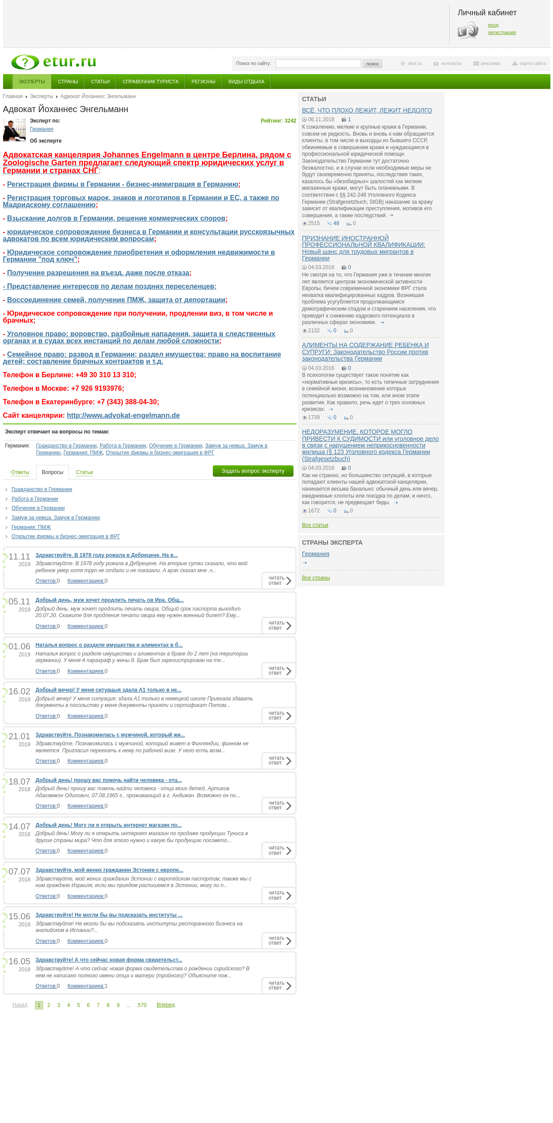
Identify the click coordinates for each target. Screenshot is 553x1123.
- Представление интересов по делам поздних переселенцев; (110, 286)
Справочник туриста (150, 81)
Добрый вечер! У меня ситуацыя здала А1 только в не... (108, 690)
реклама (490, 63)
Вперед (165, 1005)
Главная (13, 96)
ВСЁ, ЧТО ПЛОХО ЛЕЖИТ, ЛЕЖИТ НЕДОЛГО (367, 110)
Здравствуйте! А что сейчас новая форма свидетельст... (109, 960)
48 (336, 223)
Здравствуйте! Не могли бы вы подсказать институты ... (109, 915)
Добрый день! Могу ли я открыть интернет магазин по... (109, 825)
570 (142, 1005)
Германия (42, 129)
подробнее (391, 215)
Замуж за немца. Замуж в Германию (56, 518)
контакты (451, 63)
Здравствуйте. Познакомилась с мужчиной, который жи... (110, 735)
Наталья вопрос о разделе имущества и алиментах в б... (109, 645)
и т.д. (155, 361)
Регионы (203, 81)
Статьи (100, 81)
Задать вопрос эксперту (253, 471)
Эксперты (32, 81)
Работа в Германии (122, 446)
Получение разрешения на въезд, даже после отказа (98, 272)
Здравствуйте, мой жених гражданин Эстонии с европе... (110, 870)
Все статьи (315, 525)
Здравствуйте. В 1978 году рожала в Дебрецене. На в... (107, 555)
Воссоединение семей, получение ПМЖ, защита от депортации (116, 300)
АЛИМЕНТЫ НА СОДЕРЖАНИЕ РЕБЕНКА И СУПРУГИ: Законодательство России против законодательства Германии (365, 351)
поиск (372, 63)
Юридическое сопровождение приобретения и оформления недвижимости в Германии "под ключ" (139, 256)
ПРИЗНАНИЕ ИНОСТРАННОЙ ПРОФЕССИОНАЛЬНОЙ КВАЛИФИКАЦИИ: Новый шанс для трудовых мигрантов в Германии (364, 248)
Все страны (316, 578)
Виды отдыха (246, 81)
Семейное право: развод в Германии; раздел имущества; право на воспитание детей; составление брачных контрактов (142, 358)
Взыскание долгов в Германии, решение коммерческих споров (116, 218)
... (128, 1005)
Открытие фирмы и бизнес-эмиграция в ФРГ (160, 453)
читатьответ (276, 580)
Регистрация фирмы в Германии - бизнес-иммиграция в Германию (122, 184)
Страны (68, 81)
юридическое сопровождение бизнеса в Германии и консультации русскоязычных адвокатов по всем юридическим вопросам (149, 235)
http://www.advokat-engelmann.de (123, 415)
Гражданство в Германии (66, 446)
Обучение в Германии (175, 446)
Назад (20, 1005)
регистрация (502, 32)
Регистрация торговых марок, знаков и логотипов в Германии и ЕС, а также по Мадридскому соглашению (141, 201)
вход (493, 24)
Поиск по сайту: (253, 63)
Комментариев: (86, 581)
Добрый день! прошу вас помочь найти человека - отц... (109, 780)
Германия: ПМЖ (83, 453)
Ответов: (46, 581)
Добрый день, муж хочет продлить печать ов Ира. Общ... (110, 600)
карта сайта (533, 63)
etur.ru (415, 63)
